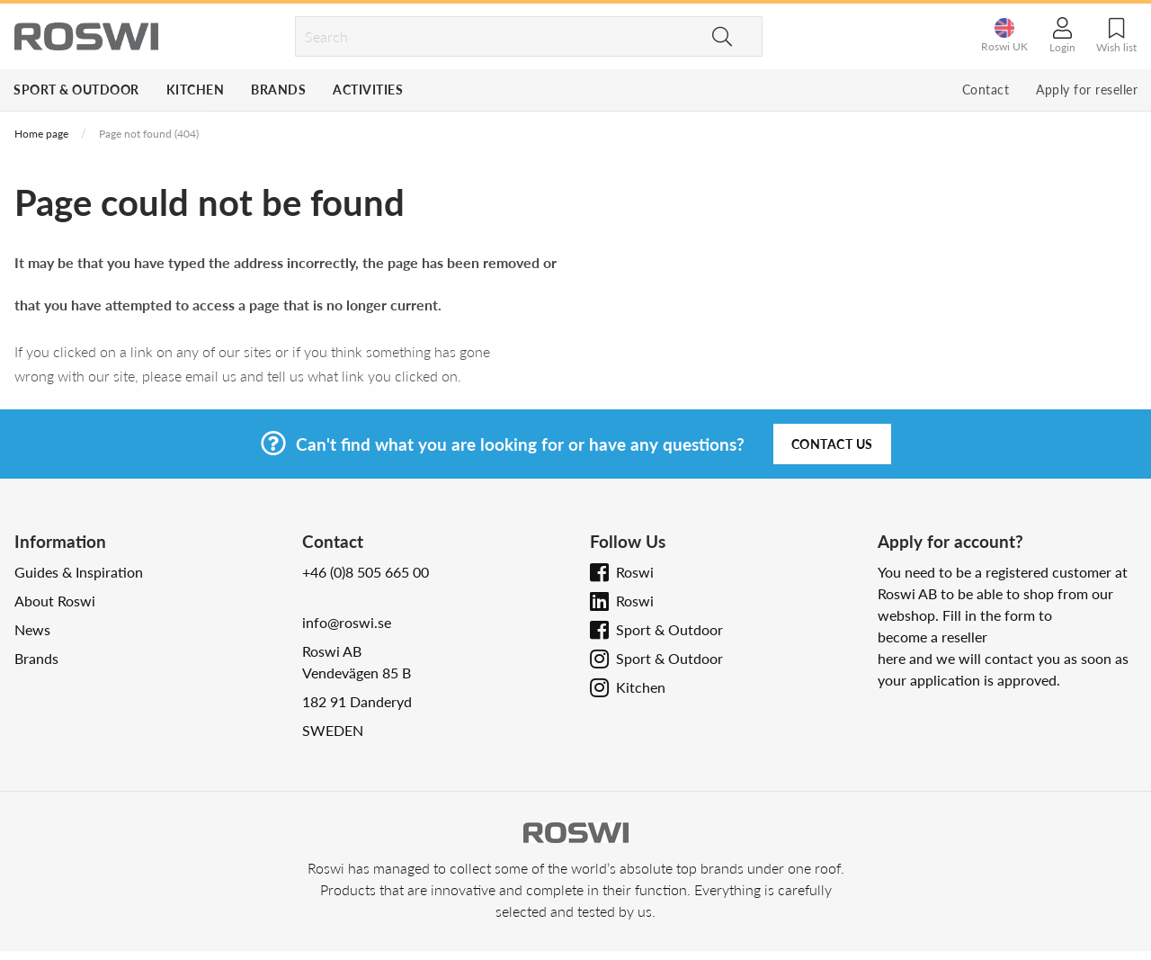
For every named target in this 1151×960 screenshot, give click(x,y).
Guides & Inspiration (78, 571)
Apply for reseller (1087, 89)
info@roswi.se (346, 622)
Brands (278, 89)
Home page (41, 133)
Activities (368, 89)
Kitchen (195, 89)
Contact (986, 89)
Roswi (635, 571)
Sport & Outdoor (76, 89)
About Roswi (54, 600)
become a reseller (932, 636)
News (32, 629)
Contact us (832, 444)
